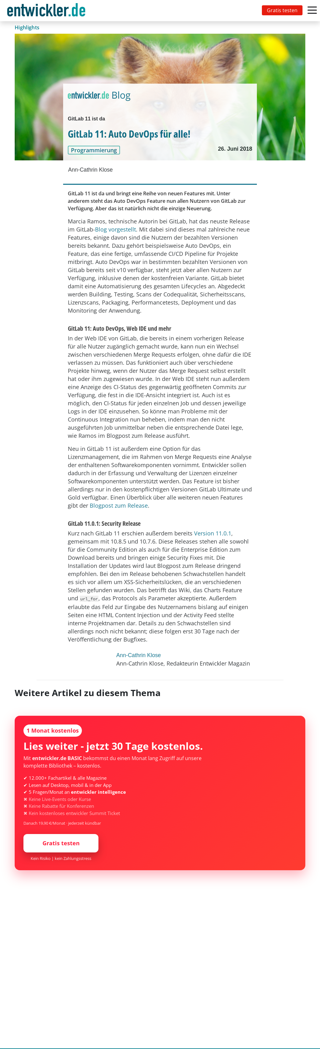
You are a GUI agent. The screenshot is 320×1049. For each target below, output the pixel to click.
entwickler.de (46, 11)
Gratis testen (282, 10)
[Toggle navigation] (47, 10)
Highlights (27, 27)
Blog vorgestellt (115, 229)
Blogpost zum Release (119, 505)
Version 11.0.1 (212, 533)
